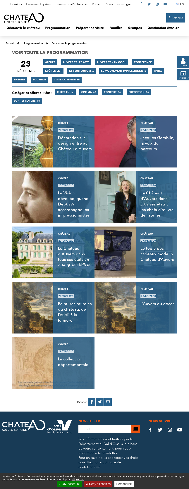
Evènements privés (38, 4)
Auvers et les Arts (76, 62)
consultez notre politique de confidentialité (99, 464)
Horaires (16, 4)
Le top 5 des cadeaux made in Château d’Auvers (157, 254)
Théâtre (19, 79)
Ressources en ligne (118, 4)
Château (63, 92)
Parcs (158, 71)
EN (182, 4)
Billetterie (176, 17)
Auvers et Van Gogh (111, 62)
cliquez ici (78, 479)
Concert (110, 92)
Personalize (124, 483)
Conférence (143, 62)
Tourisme (39, 79)
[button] (23, 28)
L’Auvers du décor (157, 304)
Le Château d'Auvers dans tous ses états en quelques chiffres (74, 257)
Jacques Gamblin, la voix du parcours (157, 143)
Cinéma (86, 92)
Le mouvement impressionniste (124, 71)
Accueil (10, 43)
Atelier (50, 62)
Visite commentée (67, 79)
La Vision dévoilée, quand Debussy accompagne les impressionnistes (74, 204)
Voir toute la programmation (69, 43)
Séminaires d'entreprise (71, 4)
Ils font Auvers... (81, 71)
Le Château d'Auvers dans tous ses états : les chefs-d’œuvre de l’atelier (157, 204)
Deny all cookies (98, 483)
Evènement (53, 71)
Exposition (136, 92)
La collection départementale (73, 361)
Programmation (33, 43)
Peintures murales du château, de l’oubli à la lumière (75, 312)
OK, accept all (69, 483)
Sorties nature (25, 101)
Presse (96, 4)
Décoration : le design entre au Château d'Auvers (75, 143)
